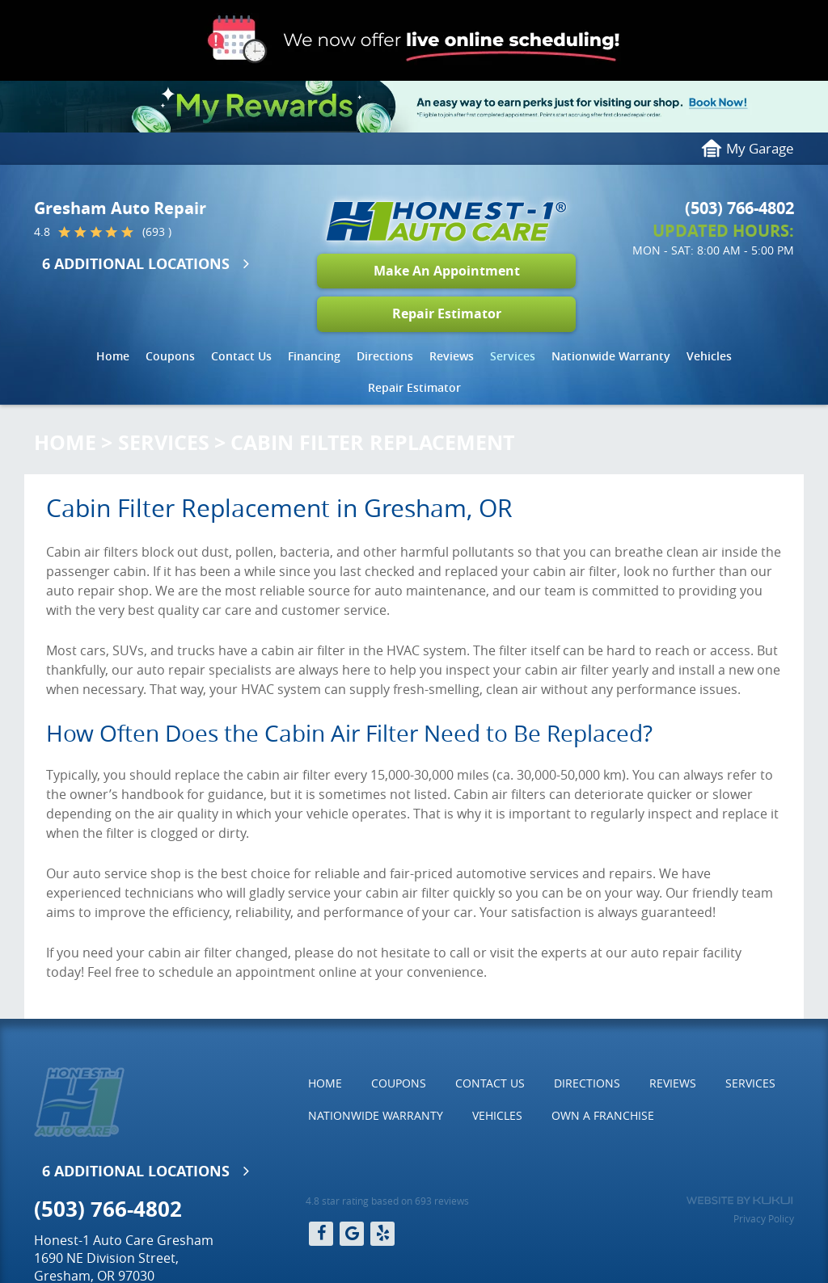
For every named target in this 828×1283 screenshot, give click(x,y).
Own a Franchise (602, 1115)
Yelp (382, 1234)
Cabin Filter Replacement (372, 442)
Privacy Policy (763, 1218)
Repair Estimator (446, 313)
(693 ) (156, 232)
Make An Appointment (447, 271)
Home (112, 356)
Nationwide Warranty (610, 356)
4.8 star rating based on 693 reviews (387, 1200)
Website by (739, 1200)
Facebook (321, 1234)
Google (352, 1234)
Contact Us (241, 356)
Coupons (170, 356)
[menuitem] (112, 356)
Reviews (451, 356)
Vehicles (709, 356)
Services (512, 356)
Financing (314, 356)
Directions (385, 356)
